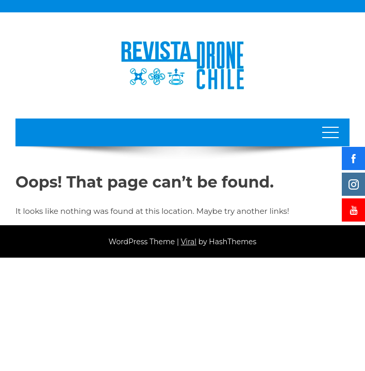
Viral (188, 241)
